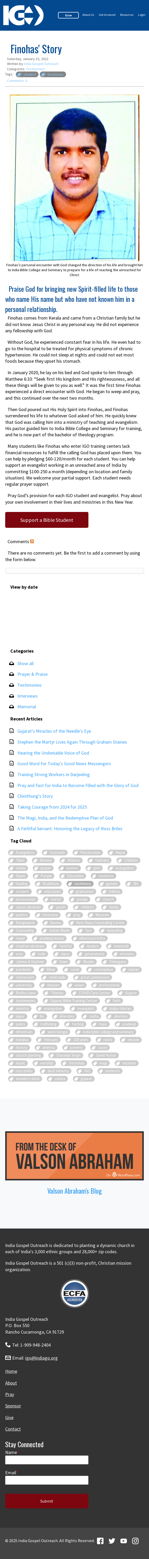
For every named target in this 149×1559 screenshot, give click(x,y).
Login (141, 15)
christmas (77, 1063)
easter (133, 969)
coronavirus (103, 969)
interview (50, 914)
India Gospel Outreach (41, 63)
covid (74, 969)
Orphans (102, 860)
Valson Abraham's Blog (74, 1191)
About (11, 1383)
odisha (60, 1078)
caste (102, 1047)
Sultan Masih (59, 930)
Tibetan (57, 992)
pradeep (129, 1024)
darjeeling (115, 930)
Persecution (90, 852)
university (24, 985)
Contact (13, 1429)
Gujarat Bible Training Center (73, 1000)
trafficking (48, 1024)
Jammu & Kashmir (30, 961)
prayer (46, 868)
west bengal (58, 1031)
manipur (22, 1039)
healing (22, 883)
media (20, 868)
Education (75, 875)
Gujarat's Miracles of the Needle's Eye (54, 731)
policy (20, 1024)
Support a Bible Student (46, 520)
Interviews (27, 696)
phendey (67, 1016)
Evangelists (25, 852)
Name (11, 1452)
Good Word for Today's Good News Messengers (64, 763)
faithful (65, 946)
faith (116, 1000)
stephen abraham (30, 946)
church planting (28, 1055)
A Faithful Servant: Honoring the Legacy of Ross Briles (69, 829)
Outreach (57, 852)
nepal (20, 938)
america (48, 1047)
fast (88, 930)
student (30, 74)
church (108, 899)
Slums (20, 875)
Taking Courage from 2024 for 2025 (52, 807)
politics (22, 914)
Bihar (51, 969)
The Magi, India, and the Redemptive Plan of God (65, 818)
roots (107, 1039)
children (87, 907)
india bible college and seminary (108, 1031)
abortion (121, 1016)
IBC (136, 883)
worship (46, 1063)
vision (79, 985)
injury (65, 953)
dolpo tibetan (120, 1008)
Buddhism (51, 883)
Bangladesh (25, 922)
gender (112, 883)
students (106, 875)
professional (109, 985)
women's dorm (28, 1078)
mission (53, 985)
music (20, 1063)
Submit (46, 1501)
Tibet (20, 860)
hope (103, 1024)
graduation (85, 891)
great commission (95, 977)
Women (46, 860)
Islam (63, 961)
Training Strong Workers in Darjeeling (53, 774)
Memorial (26, 707)
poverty (76, 1047)
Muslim (88, 961)
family (114, 907)
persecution (26, 899)
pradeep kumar (52, 938)
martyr (56, 899)
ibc (42, 1016)
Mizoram (102, 914)
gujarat (86, 1078)
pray (76, 914)
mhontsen (24, 1031)
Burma (55, 922)
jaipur (20, 1016)
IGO (87, 1070)
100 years (80, 1039)
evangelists (124, 868)
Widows (73, 860)
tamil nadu (57, 977)
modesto (112, 1070)
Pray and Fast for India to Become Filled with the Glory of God (78, 785)
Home (11, 1371)
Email (10, 1473)
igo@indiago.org (41, 1358)
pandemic (23, 969)
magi (103, 1063)
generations (95, 953)
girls (96, 868)
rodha (94, 1016)
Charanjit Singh (68, 1055)
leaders (93, 946)
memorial (121, 946)
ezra (19, 953)
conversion (25, 977)
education (52, 891)
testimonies (25, 1000)
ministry (22, 1008)
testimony (55, 74)
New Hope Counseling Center (100, 922)
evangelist (85, 1008)
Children (131, 860)
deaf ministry (58, 1070)
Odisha (114, 891)
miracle (133, 1039)
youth (61, 907)
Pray (9, 1394)
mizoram (129, 1063)
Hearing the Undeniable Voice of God (53, 753)
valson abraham (28, 907)
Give (68, 15)
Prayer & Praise (32, 674)
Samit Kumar (106, 1055)
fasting (78, 1024)
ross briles (24, 1070)
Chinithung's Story (35, 796)
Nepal (120, 852)
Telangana (117, 961)
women (72, 868)
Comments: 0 (17, 80)
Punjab (46, 875)
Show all (25, 663)
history (21, 1047)
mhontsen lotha (92, 938)
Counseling (25, 930)
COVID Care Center (94, 992)
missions (127, 953)
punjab (82, 899)
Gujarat (131, 992)
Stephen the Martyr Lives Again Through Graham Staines (72, 742)
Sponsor (13, 1406)
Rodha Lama (26, 992)
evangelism (53, 1008)
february (51, 1039)
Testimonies (35, 69)
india (42, 953)
